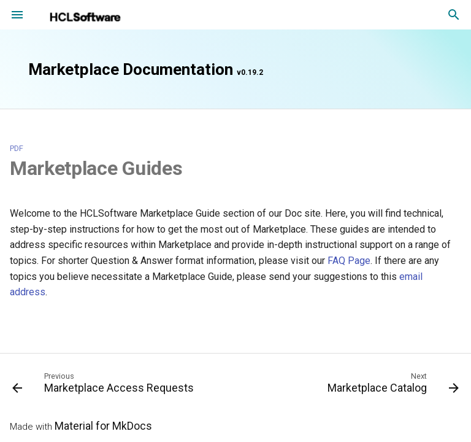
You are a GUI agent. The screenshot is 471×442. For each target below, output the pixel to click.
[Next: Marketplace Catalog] (391, 385)
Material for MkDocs (103, 426)
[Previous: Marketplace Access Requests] (104, 385)
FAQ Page (348, 260)
